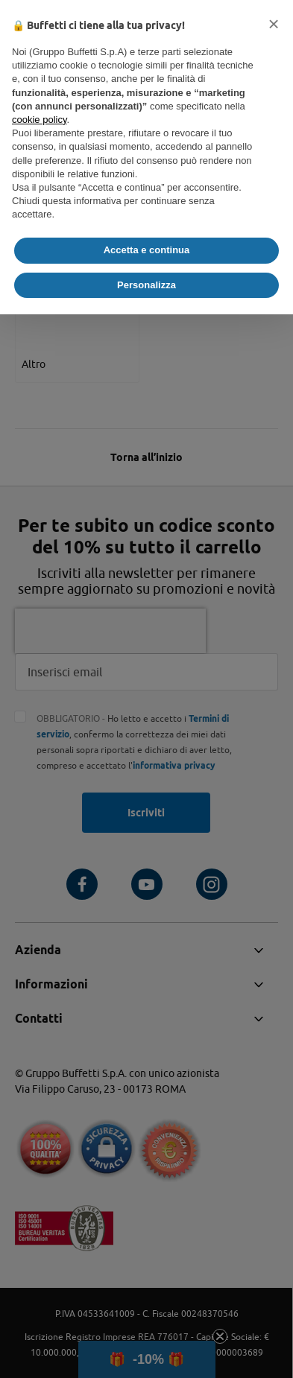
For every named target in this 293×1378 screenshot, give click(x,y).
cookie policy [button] (39, 119)
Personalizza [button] (146, 284)
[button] (274, 24)
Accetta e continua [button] (147, 249)
